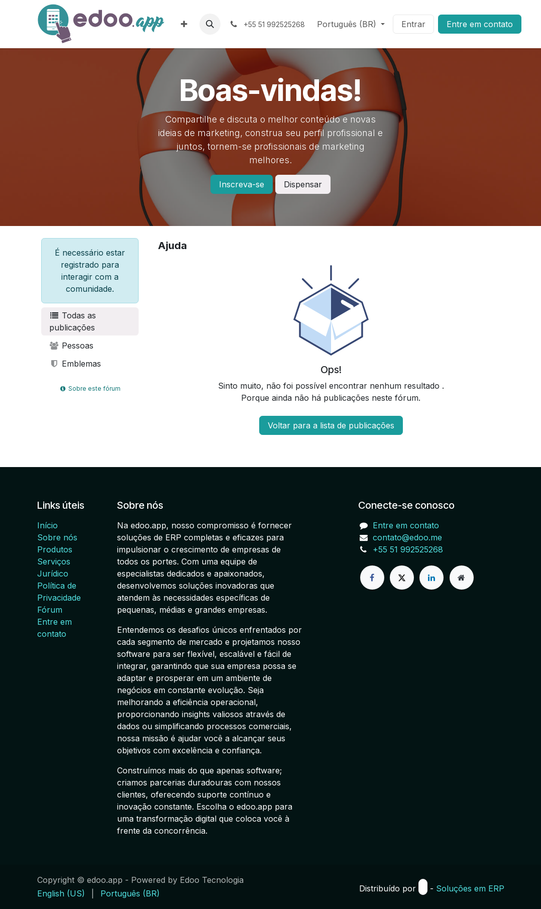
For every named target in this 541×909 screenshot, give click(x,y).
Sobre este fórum (89, 388)
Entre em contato (480, 24)
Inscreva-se (241, 184)
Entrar (413, 24)
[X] (402, 577)
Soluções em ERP (470, 888)
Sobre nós (57, 537)
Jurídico (52, 574)
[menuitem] (184, 24)
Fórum (49, 610)
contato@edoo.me (407, 537)
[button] (210, 24)
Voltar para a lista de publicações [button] (331, 425)
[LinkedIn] (431, 577)
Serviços (53, 561)
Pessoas (71, 345)
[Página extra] (462, 577)
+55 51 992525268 (408, 549)
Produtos (54, 549)
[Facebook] (372, 577)
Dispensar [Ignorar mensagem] (303, 184)
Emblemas (75, 364)
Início (47, 525)
